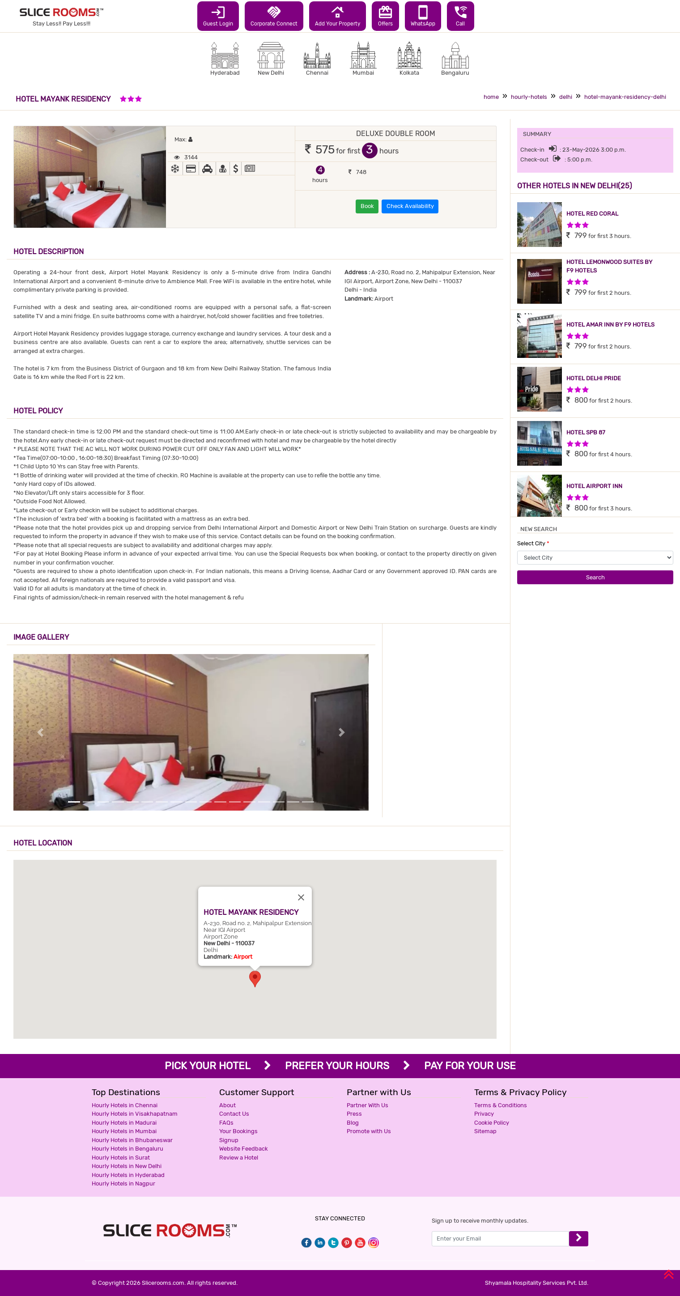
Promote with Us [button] (369, 1131)
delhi (565, 96)
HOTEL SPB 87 (585, 432)
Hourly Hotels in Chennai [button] (124, 1105)
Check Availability (410, 206)
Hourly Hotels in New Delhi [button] (127, 1166)
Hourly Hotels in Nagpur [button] (123, 1183)
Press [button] (354, 1113)
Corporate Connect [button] (274, 15)
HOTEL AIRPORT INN (594, 486)
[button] (255, 979)
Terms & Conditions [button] (500, 1105)
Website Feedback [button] (243, 1148)
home (491, 96)
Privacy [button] (484, 1113)
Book (367, 206)
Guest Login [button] (218, 15)
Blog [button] (353, 1122)
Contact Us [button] (234, 1113)
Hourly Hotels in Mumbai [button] (124, 1131)
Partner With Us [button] (367, 1105)
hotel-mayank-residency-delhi (625, 96)
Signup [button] (228, 1140)
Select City (533, 543)
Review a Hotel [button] (238, 1157)
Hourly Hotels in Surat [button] (121, 1157)
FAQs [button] (226, 1122)
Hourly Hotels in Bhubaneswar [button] (132, 1140)
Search (595, 577)
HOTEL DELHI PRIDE (593, 378)
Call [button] (460, 15)
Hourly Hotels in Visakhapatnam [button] (135, 1113)
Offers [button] (385, 15)
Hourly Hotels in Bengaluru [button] (127, 1148)
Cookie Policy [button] (491, 1122)
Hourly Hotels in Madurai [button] (124, 1122)
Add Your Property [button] (337, 15)
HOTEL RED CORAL (592, 213)
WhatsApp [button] (423, 15)
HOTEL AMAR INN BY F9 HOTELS (610, 324)
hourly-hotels (529, 96)
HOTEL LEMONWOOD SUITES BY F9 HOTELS (609, 266)
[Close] (301, 897)
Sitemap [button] (485, 1131)
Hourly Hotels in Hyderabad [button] (128, 1175)
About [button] (227, 1105)
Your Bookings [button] (238, 1131)
